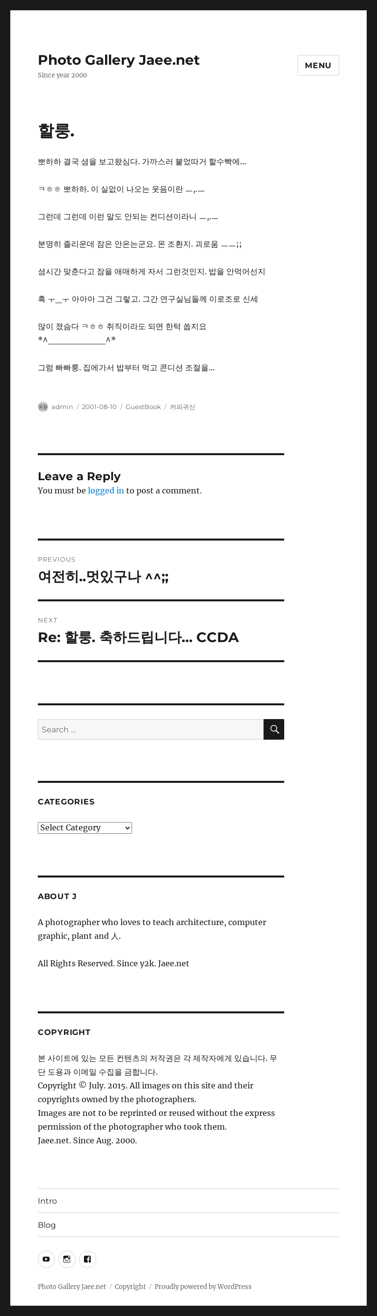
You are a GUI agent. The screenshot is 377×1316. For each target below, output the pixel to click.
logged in (106, 490)
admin (62, 407)
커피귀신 (182, 407)
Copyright (130, 1287)
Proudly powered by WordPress (203, 1287)
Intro (47, 1201)
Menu (318, 65)
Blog (47, 1225)
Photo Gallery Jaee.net (119, 60)
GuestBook (143, 407)
